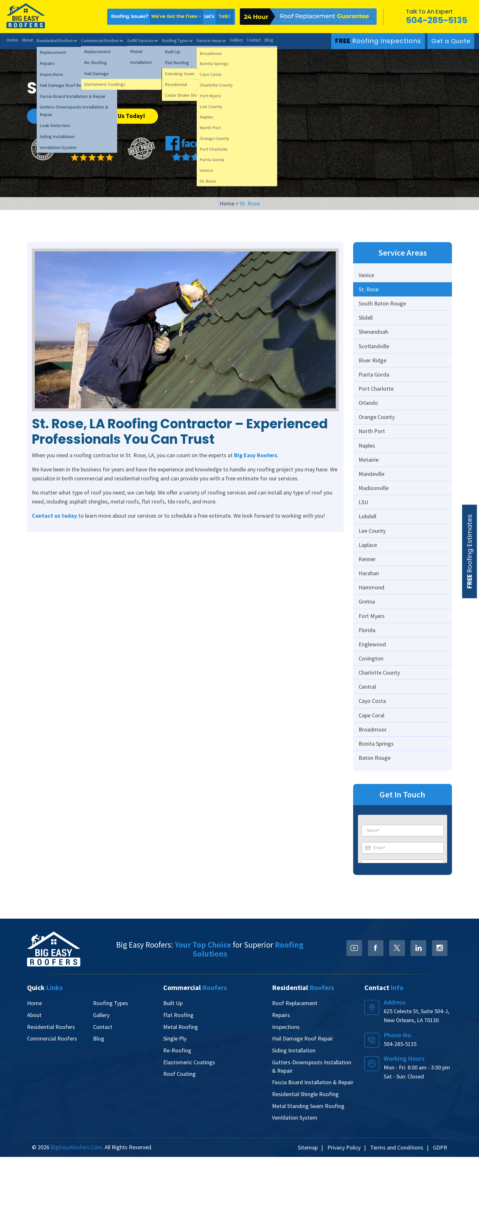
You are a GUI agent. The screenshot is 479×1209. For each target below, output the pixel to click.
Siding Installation (293, 1103)
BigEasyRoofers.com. (77, 1199)
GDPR (440, 1199)
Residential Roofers (56, 40)
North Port (373, 448)
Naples (368, 464)
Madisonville (375, 511)
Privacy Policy (344, 1199)
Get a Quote (450, 41)
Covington (372, 700)
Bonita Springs (377, 795)
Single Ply (174, 1091)
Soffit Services (146, 40)
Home (12, 40)
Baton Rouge (375, 811)
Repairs (281, 1068)
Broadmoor (374, 779)
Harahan (370, 606)
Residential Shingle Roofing (305, 1146)
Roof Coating (179, 1126)
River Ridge (373, 370)
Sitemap (308, 1199)
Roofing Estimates (469, 551)
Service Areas (218, 40)
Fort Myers (373, 653)
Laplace (369, 574)
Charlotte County (380, 716)
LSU (364, 527)
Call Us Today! (126, 115)
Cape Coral (372, 764)
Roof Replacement (294, 1056)
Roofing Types (183, 40)
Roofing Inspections (381, 41)
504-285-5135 (436, 20)
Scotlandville (375, 354)
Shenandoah (374, 338)
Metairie (370, 480)
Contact (265, 40)
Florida (368, 669)
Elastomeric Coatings (189, 1114)
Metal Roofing (180, 1080)
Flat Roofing (178, 1068)
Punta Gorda (375, 385)
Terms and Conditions (396, 1199)
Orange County (378, 433)
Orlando (369, 417)
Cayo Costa (373, 748)
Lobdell (368, 543)
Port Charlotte (377, 401)
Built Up (173, 1056)
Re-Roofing (177, 1103)
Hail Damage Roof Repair (302, 1091)
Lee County (373, 559)
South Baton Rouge (383, 307)
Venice (367, 275)
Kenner (368, 590)
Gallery (247, 40)
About (27, 40)
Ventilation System (294, 1169)
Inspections (286, 1080)
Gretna (368, 637)
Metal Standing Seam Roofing (308, 1157)
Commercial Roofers (104, 40)
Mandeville (372, 496)
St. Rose (370, 291)
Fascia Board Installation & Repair (312, 1134)
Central (368, 732)
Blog (281, 40)
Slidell (367, 322)
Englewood (373, 685)
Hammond (372, 622)
